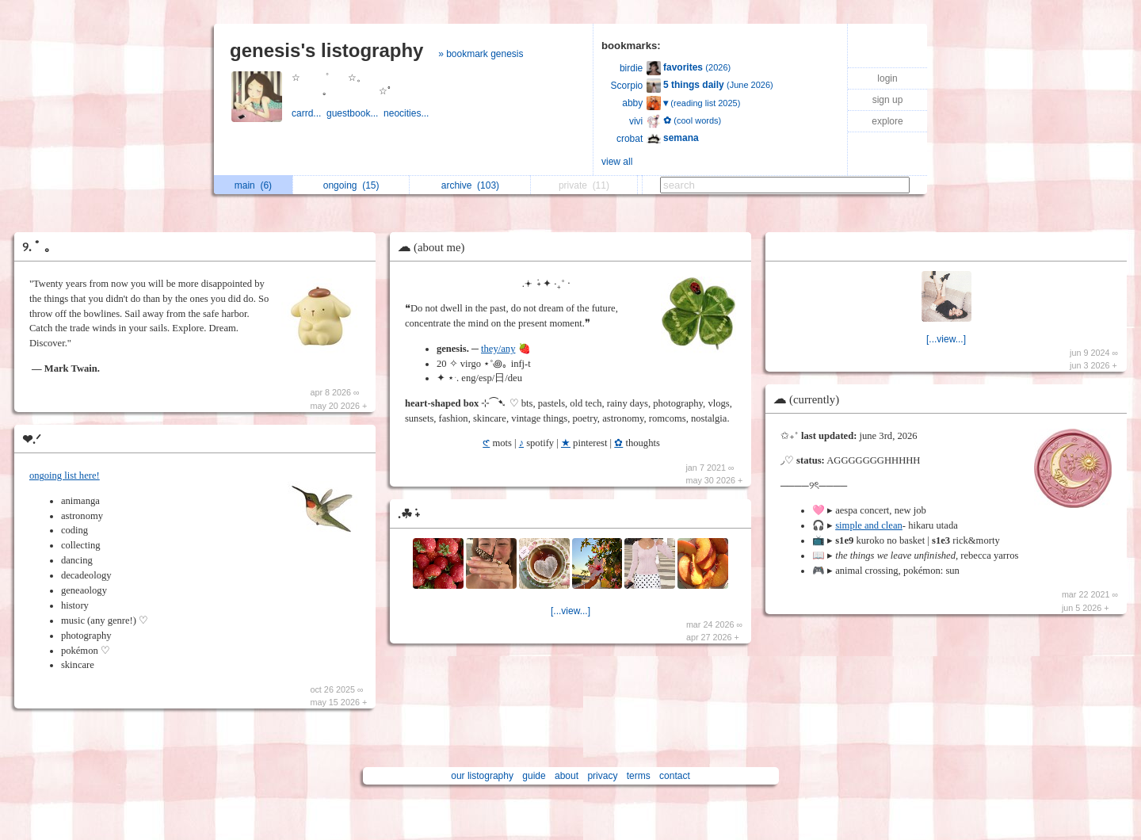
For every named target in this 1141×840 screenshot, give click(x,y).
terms (639, 775)
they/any (498, 348)
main (253, 185)
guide (533, 775)
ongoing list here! (64, 475)
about (566, 775)
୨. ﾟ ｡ (36, 246)
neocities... (408, 113)
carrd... (309, 113)
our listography (482, 775)
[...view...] (570, 611)
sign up (887, 99)
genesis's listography (326, 50)
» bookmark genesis (480, 53)
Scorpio (627, 85)
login (887, 78)
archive (470, 185)
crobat (629, 138)
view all (616, 161)
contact (674, 775)
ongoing (351, 185)
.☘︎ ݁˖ (408, 513)
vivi (636, 121)
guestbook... (355, 113)
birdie (631, 68)
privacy (602, 775)
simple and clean (868, 525)
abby (632, 103)
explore (887, 121)
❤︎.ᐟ (31, 439)
